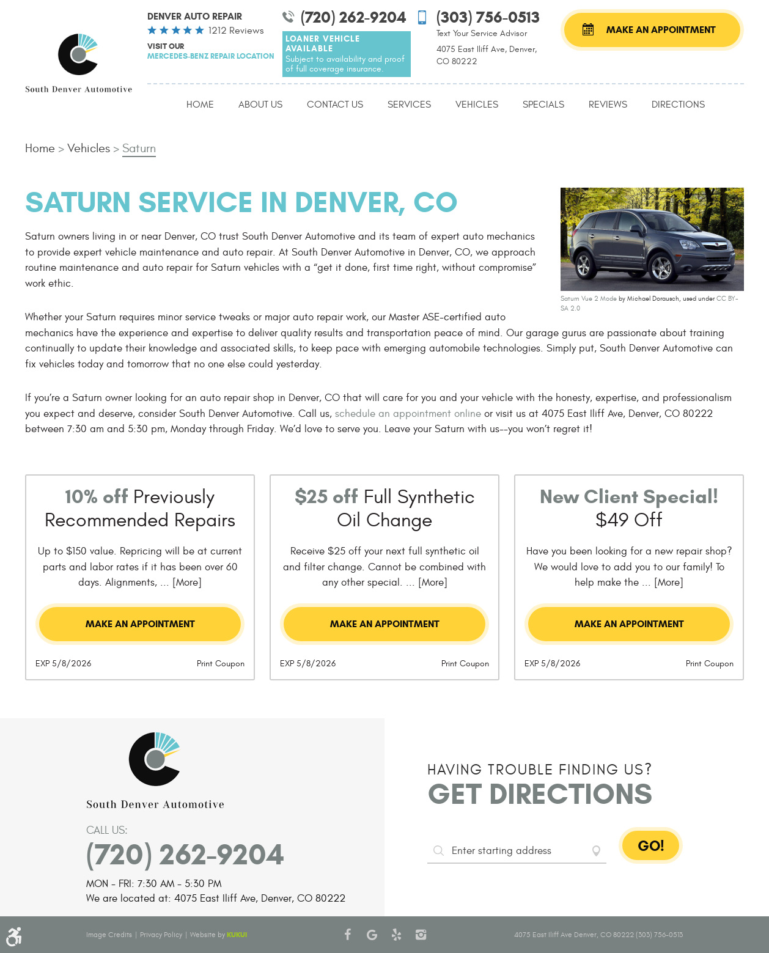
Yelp (396, 934)
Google (372, 934)
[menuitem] (200, 105)
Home (200, 104)
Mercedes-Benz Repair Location (210, 56)
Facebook (348, 934)
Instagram (421, 934)
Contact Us (335, 104)
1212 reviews (235, 30)
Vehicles (476, 104)
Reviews (608, 104)
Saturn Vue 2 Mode (589, 299)
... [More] (179, 582)
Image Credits (109, 934)
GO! (651, 846)
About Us (260, 104)
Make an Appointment (661, 29)
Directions (678, 104)
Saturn (139, 148)
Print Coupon (221, 663)
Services (409, 104)
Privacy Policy (161, 934)
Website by (218, 934)
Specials (543, 104)
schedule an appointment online (408, 414)
